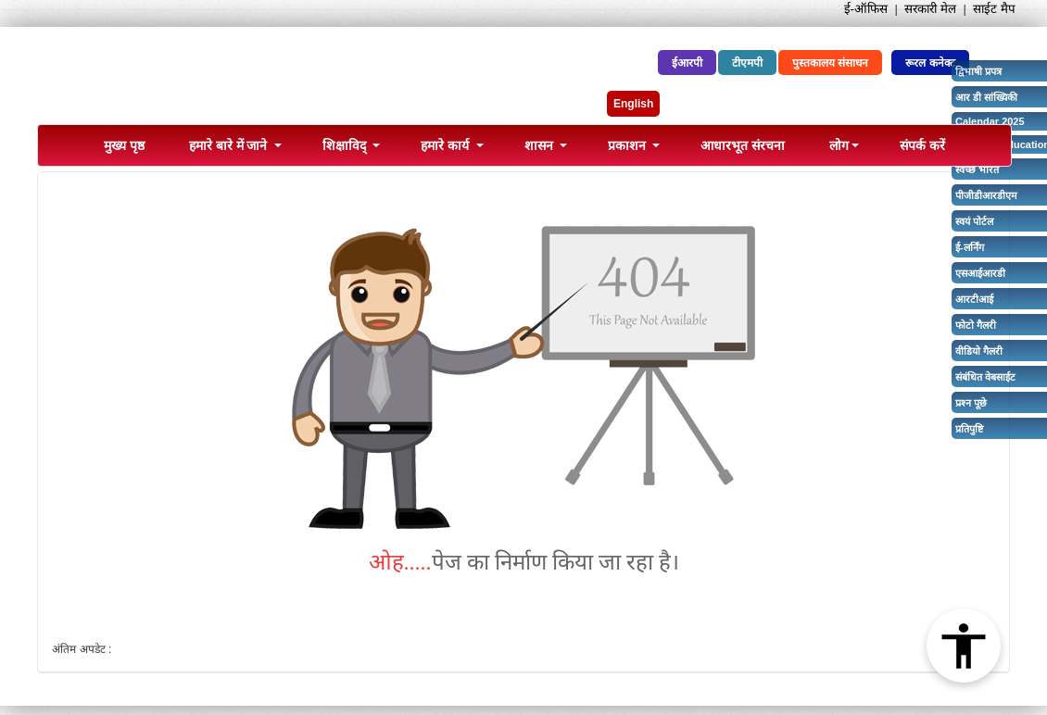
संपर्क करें (922, 145)
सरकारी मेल (930, 9)
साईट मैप (994, 9)
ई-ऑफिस (866, 9)
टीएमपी (747, 62)
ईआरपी (687, 62)
